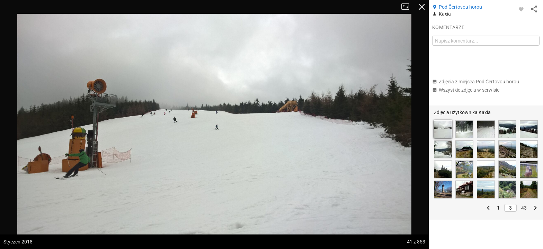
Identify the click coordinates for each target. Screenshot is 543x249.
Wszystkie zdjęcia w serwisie (465, 90)
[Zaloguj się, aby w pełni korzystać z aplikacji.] (521, 9)
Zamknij (422, 7)
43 (524, 208)
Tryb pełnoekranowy (408, 7)
